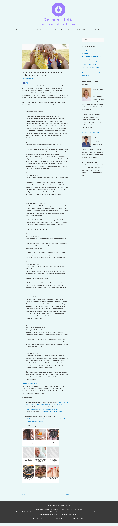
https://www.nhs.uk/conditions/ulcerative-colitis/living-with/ (43, 411)
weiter (68, 496)
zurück (23, 496)
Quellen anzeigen (27, 397)
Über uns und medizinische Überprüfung (46, 512)
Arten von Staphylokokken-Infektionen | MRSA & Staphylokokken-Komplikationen (93, 59)
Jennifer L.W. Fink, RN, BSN (30, 383)
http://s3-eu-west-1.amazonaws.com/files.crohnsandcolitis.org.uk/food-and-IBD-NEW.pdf (46, 404)
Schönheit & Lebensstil (28, 78)
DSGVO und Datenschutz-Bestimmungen (71, 512)
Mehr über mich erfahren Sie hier (91, 135)
